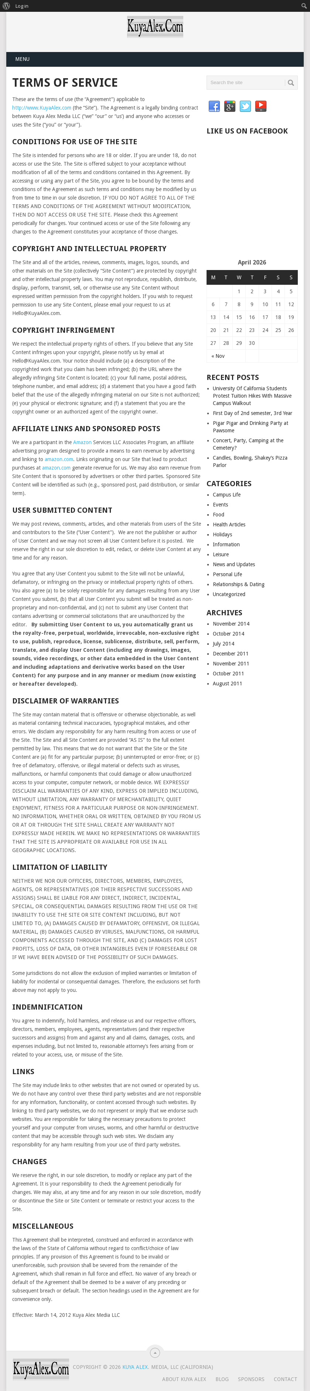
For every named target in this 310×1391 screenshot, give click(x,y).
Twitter (245, 107)
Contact (285, 1379)
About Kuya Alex (184, 1379)
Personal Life (227, 574)
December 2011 (231, 654)
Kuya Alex (135, 1367)
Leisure (221, 554)
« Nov (218, 356)
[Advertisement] (258, 200)
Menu (22, 59)
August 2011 (227, 683)
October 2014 (228, 634)
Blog (222, 1379)
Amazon (82, 442)
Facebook (214, 107)
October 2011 (228, 674)
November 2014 (231, 624)
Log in (22, 6)
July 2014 (223, 644)
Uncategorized (229, 594)
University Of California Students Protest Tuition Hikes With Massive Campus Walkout (252, 395)
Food (218, 515)
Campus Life (227, 495)
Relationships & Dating (239, 584)
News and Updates (234, 564)
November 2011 (231, 664)
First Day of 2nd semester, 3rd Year (252, 413)
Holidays (222, 534)
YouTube (261, 107)
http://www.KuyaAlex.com (41, 108)
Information (226, 544)
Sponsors (251, 1379)
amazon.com (59, 459)
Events (220, 505)
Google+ (230, 107)
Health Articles (229, 524)
